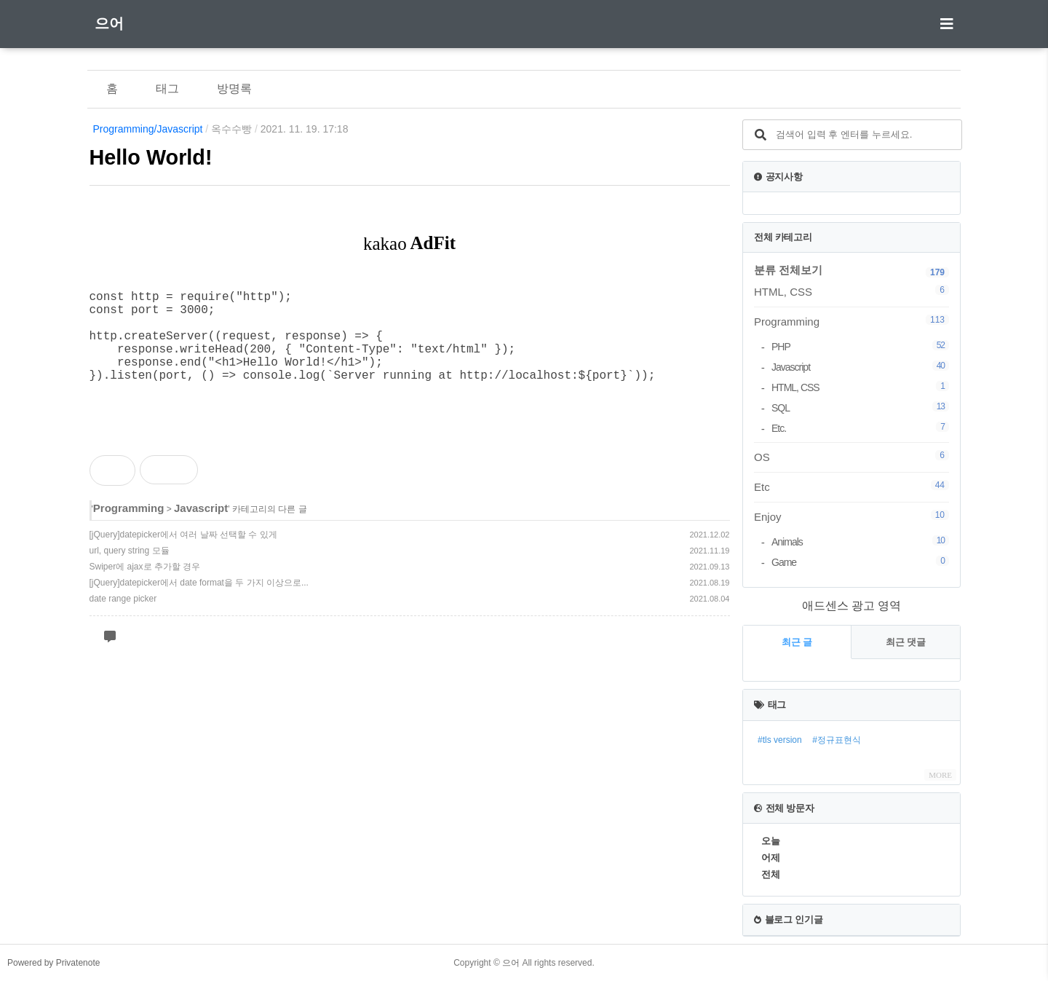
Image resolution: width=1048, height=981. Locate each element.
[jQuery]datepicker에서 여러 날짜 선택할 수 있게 (183, 555)
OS (851, 456)
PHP (860, 346)
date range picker (123, 619)
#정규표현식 (836, 740)
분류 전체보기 (788, 270)
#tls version (780, 740)
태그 (167, 88)
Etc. (860, 428)
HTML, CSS (851, 291)
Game (860, 562)
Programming (128, 528)
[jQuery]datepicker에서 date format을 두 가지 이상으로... (199, 603)
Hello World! (151, 157)
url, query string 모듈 (130, 571)
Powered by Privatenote (53, 963)
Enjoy (851, 516)
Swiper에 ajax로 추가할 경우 (145, 587)
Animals (860, 541)
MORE (940, 775)
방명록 (234, 88)
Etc (851, 486)
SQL (860, 407)
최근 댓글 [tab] (906, 642)
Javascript (201, 528)
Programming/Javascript (148, 129)
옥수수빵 (231, 129)
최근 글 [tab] (797, 642)
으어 (109, 23)
